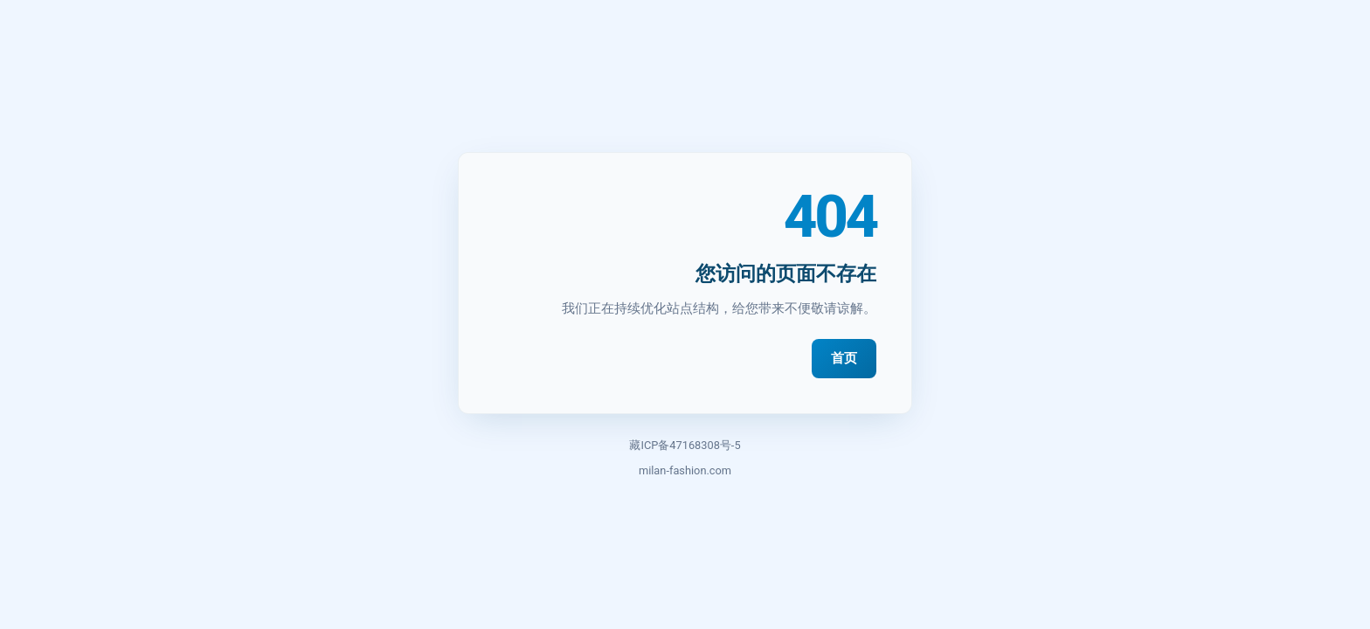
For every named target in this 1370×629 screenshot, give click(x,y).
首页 (844, 358)
